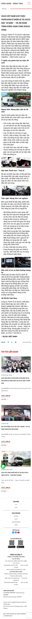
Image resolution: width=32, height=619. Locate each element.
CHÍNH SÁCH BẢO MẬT (8, 590)
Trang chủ (4, 8)
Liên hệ (16, 525)
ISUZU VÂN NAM (16, 513)
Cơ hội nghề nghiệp (16, 522)
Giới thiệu (16, 516)
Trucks (10, 375)
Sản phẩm (16, 501)
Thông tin (7, 395)
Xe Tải (16, 507)
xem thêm (4, 399)
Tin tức (3, 395)
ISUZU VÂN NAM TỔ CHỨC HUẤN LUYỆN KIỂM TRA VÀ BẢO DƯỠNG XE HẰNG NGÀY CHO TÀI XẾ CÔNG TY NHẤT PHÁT (15, 380)
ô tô (16, 504)
